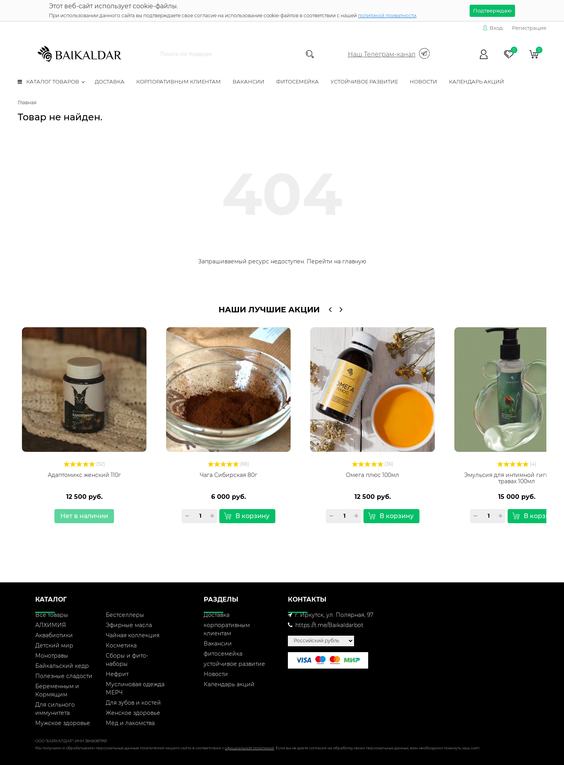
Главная (27, 102)
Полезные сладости (63, 676)
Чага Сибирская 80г (228, 475)
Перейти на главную (336, 261)
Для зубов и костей (133, 702)
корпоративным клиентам (178, 81)
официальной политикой (249, 748)
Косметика (121, 645)
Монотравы (51, 655)
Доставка (110, 81)
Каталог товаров (48, 81)
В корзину (246, 516)
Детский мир (54, 645)
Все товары (51, 614)
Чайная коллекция (132, 635)
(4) (516, 464)
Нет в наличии (84, 516)
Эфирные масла (129, 625)
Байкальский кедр (62, 665)
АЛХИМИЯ (50, 625)
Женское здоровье (133, 712)
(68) (228, 464)
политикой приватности (387, 15)
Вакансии (248, 81)
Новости (423, 81)
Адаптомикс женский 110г (84, 475)
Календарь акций (476, 81)
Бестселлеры (125, 614)
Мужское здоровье (62, 723)
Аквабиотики (54, 635)
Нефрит (117, 674)
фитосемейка (297, 81)
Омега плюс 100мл (372, 475)
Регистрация (529, 28)
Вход (493, 28)
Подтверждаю (492, 10)
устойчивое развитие (364, 81)
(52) (84, 464)
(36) (372, 464)
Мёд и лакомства (130, 723)
